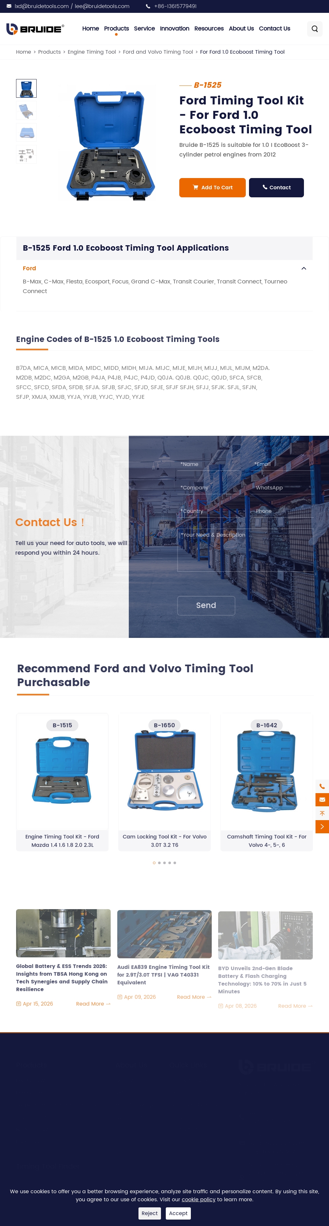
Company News (189, 1080)
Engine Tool (30, 1080)
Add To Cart (213, 187)
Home (90, 28)
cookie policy (199, 1199)
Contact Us (274, 28)
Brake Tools (30, 1141)
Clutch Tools (32, 1116)
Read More (93, 1008)
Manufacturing (134, 1104)
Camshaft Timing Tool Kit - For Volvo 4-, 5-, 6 (267, 845)
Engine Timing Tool (92, 52)
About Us (241, 28)
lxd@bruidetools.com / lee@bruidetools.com (72, 6)
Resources (209, 28)
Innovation (174, 28)
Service (144, 28)
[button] (154, 867)
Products (116, 28)
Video (176, 1116)
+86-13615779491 (175, 6)
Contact (276, 187)
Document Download (196, 1104)
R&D (120, 1092)
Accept (178, 1213)
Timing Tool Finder (48, 1166)
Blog (175, 1092)
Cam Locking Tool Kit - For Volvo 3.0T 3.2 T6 (165, 845)
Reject (150, 1213)
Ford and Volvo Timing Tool (158, 52)
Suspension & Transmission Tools (58, 1104)
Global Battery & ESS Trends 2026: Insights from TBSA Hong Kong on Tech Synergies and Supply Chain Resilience (62, 978)
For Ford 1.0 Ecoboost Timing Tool (242, 52)
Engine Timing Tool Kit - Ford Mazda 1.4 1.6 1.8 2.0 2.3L (62, 845)
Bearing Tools (33, 1128)
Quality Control (134, 1116)
